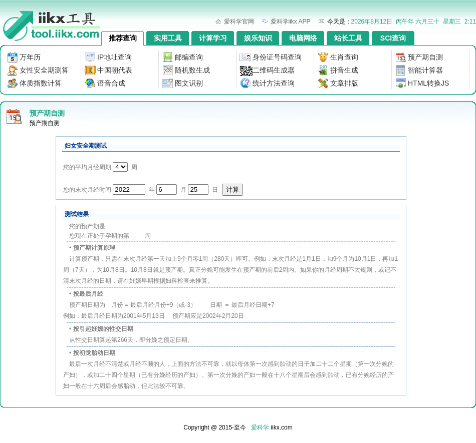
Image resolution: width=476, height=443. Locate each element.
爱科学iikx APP (291, 21)
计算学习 (213, 38)
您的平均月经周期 (87, 167)
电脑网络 (303, 38)
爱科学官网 (239, 21)
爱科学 (260, 427)
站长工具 (348, 38)
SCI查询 (393, 38)
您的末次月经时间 (87, 189)
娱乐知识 (258, 38)
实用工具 (168, 38)
